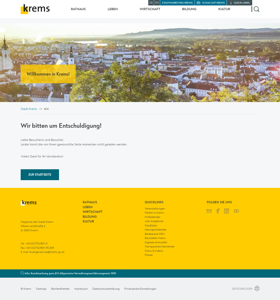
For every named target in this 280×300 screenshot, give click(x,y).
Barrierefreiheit (60, 288)
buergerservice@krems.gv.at (47, 252)
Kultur (224, 12)
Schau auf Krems (213, 3)
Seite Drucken (245, 288)
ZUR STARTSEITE (39, 174)
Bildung (187, 12)
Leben (107, 12)
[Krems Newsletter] (209, 211)
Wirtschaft (146, 12)
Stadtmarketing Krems (177, 3)
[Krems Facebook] (217, 211)
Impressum (81, 288)
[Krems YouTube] (236, 211)
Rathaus (70, 12)
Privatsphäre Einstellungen (140, 288)
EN (157, 2)
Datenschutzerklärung (106, 288)
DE (151, 2)
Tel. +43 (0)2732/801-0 (34, 243)
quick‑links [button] (242, 3)
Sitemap (41, 288)
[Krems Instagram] (226, 211)
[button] (255, 12)
